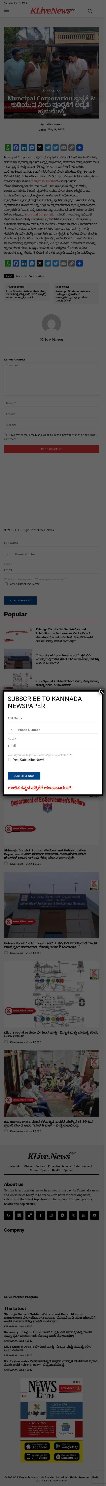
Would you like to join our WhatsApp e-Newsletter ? (39, 755)
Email (12, 739)
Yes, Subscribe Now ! (28, 759)
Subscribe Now (24, 776)
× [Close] (101, 691)
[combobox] (10, 729)
